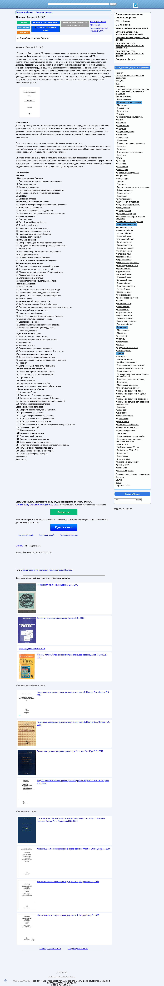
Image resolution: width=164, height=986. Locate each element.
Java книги (122, 413)
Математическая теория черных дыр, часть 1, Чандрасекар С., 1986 (68, 915)
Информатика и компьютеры (130, 117)
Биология (121, 123)
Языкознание (123, 310)
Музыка (120, 181)
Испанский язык (124, 233)
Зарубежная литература (128, 202)
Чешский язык (123, 289)
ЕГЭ (117, 84)
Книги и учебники (123, 96)
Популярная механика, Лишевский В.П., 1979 (57, 585)
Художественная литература (130, 152)
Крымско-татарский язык (128, 263)
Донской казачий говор (127, 298)
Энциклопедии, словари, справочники (133, 474)
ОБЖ (119, 158)
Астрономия (122, 175)
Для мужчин (122, 453)
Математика (122, 105)
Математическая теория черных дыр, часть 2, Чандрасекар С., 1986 (68, 882)
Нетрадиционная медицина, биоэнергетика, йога (129, 440)
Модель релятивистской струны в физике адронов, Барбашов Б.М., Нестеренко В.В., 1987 (73, 782)
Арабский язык (123, 268)
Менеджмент (123, 330)
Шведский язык (124, 292)
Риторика (121, 155)
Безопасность (123, 465)
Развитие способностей (128, 425)
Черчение (121, 164)
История (121, 161)
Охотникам (122, 382)
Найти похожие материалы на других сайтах (74, 23)
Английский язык (124, 227)
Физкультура (123, 178)
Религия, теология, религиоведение (133, 187)
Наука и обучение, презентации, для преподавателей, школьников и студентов (132, 91)
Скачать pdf (63, 512)
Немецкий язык (124, 236)
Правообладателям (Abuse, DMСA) (99, 29)
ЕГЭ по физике (123, 25)
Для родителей (124, 211)
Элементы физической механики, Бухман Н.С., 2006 (60, 618)
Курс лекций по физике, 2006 (32, 649)
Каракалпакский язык (126, 321)
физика (43, 570)
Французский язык (125, 230)
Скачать (23, 22)
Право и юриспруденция (128, 173)
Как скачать (95, 25)
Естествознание (124, 199)
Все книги (120, 477)
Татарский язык (124, 254)
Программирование (126, 430)
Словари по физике (125, 59)
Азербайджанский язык (127, 266)
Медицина (121, 433)
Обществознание (125, 190)
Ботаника (121, 149)
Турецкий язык (123, 271)
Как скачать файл (26, 535)
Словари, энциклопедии (128, 462)
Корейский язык (124, 260)
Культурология (123, 208)
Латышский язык (124, 280)
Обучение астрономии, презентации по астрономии (129, 33)
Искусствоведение (125, 132)
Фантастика (122, 444)
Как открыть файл (98, 22)
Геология (121, 407)
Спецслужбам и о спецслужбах (131, 436)
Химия (120, 120)
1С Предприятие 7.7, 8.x (128, 447)
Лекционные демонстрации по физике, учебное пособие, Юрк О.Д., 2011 (70, 751)
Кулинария (122, 468)
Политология (123, 126)
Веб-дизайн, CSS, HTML (128, 450)
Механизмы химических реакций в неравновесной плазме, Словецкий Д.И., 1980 (73, 849)
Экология (121, 184)
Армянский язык (124, 251)
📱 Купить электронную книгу (46, 28)
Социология (122, 137)
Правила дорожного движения (131, 143)
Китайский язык (124, 304)
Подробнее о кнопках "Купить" (34, 38)
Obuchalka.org (21, 981)
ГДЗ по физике (123, 21)
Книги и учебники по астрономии (132, 28)
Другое (119, 480)
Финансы (121, 339)
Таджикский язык (125, 324)
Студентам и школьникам (128, 205)
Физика (120, 114)
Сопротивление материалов (129, 14)
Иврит (120, 301)
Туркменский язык (125, 318)
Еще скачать (23, 27)
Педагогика (122, 140)
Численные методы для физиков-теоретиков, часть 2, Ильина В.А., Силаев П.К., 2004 (73, 693)
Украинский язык (124, 245)
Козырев (53, 570)
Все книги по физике (126, 18)
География (122, 196)
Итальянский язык (125, 239)
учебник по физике (29, 570)
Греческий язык (124, 277)
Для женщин (123, 419)
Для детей (121, 129)
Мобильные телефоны (127, 385)
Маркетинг (122, 333)
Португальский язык (126, 286)
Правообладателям (69, 535)
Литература (122, 111)
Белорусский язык (125, 248)
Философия (122, 170)
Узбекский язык (124, 257)
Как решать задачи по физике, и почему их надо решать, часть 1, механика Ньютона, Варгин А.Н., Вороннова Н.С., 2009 (71, 819)
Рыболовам (122, 456)
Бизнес (120, 345)
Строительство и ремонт (128, 388)
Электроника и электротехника (131, 365)
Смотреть (23, 32)
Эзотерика (122, 356)
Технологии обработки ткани (130, 391)
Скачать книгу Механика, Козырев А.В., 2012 (37, 505)
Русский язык (123, 108)
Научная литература (126, 214)
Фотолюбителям (124, 359)
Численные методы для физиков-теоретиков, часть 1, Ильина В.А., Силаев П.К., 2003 (73, 723)
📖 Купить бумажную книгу (45, 22)
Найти (118, 483)
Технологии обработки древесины (132, 399)
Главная (119, 73)
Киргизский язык (124, 315)
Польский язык (124, 283)
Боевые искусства (125, 471)
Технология (122, 134)
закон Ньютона (65, 570)
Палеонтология (124, 193)
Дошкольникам (124, 99)
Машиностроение (125, 416)
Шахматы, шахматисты (127, 427)
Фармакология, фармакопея (130, 368)
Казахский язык (124, 274)
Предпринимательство (127, 348)
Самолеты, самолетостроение (131, 379)
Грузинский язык (124, 312)
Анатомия (121, 146)
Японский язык (124, 295)
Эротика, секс (123, 459)
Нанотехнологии (124, 371)
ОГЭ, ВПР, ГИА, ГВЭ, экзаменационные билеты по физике (130, 53)
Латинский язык (124, 242)
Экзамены (120, 86)
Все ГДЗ (119, 81)
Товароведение (124, 351)
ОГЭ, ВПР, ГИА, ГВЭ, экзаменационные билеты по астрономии (130, 45)
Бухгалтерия (122, 342)
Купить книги (64, 527)
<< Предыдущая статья (50, 949)
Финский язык (123, 307)
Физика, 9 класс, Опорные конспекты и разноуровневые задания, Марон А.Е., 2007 (72, 656)
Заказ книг (122, 410)
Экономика (122, 336)
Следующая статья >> (78, 949)
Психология (122, 167)
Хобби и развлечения (127, 362)
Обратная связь (123, 485)
